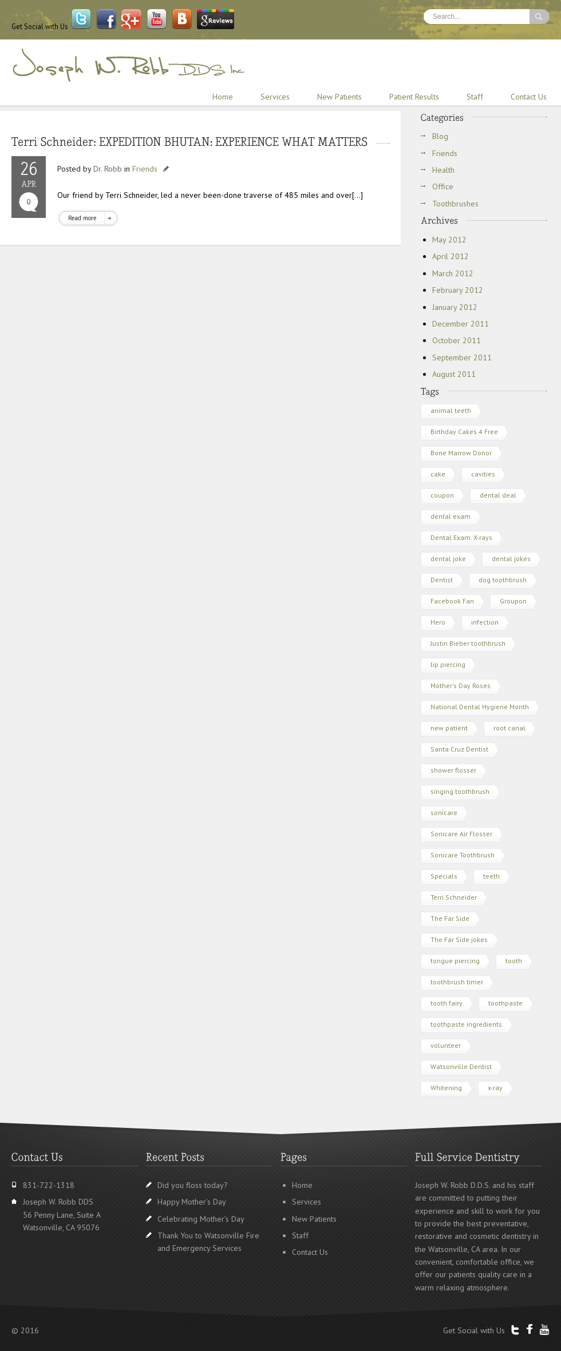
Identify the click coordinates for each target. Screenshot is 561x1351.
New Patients (339, 97)
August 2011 (454, 374)
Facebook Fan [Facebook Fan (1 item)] (452, 601)
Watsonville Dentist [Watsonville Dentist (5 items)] (461, 1066)
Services (275, 97)
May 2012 (449, 240)
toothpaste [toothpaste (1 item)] (505, 1003)
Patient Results (414, 97)
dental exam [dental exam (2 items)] (450, 516)
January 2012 (454, 307)
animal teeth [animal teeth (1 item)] (450, 410)
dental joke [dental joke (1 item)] (448, 558)
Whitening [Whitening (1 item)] (446, 1087)
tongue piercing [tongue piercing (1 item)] (455, 960)
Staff (475, 97)
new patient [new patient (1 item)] (449, 728)
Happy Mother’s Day (191, 1202)
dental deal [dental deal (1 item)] (498, 495)
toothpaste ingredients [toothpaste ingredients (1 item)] (466, 1024)
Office (442, 186)
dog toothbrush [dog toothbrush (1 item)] (503, 579)
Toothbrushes (455, 203)
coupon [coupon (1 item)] (442, 495)
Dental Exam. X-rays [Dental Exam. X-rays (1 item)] (461, 537)
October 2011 (456, 340)
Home (222, 97)
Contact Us (529, 97)
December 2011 (460, 324)
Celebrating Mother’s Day (200, 1219)
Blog (440, 136)
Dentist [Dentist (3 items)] (441, 579)
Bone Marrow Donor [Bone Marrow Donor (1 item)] (461, 452)
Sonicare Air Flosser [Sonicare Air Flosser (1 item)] (461, 833)
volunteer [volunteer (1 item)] (445, 1045)
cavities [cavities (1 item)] (483, 474)
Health (443, 170)
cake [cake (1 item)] (437, 474)
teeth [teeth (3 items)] (491, 876)
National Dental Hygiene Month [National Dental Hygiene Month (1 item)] (479, 706)
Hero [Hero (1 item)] (437, 622)
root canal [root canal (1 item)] (509, 728)
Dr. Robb (107, 169)
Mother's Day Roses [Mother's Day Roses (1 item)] (460, 685)
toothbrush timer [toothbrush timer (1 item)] (456, 982)
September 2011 (462, 357)
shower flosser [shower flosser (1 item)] (453, 770)
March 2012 (452, 273)
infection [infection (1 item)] (485, 622)
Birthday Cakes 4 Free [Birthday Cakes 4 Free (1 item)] (464, 431)
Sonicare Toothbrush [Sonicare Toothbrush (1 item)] (462, 855)
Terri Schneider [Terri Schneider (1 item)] (453, 897)
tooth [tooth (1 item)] (513, 960)
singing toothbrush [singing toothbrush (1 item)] (459, 791)
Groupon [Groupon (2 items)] (513, 601)
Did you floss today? (192, 1185)
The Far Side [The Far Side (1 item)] (449, 918)
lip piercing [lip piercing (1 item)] (447, 664)
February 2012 (457, 290)
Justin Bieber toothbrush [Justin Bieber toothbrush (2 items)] (467, 643)
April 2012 (450, 256)
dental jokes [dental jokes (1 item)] (511, 558)
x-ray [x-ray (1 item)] (495, 1087)
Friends (144, 169)
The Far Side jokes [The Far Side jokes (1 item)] (459, 939)
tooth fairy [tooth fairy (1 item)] (446, 1003)
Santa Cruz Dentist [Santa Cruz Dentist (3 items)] (459, 749)
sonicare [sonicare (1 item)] (443, 812)
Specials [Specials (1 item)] (443, 876)
